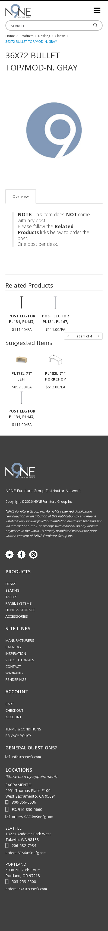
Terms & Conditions (23, 729)
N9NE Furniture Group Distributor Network (43, 490)
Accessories (16, 616)
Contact (13, 666)
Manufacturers (19, 640)
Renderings (16, 679)
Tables (11, 596)
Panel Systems (18, 603)
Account (13, 716)
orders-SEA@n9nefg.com (25, 852)
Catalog (13, 647)
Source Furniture (32, 11)
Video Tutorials (19, 660)
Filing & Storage (20, 609)
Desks (10, 583)
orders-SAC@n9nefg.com (32, 816)
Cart (9, 703)
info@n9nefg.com (26, 756)
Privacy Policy (18, 735)
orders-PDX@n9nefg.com (26, 888)
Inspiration (15, 653)
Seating (12, 590)
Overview (20, 196)
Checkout (14, 710)
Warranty (14, 673)
